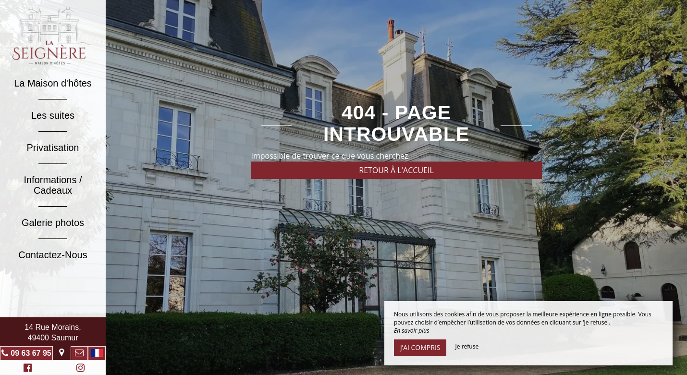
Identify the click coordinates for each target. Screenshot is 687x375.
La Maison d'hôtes (53, 83)
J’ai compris (420, 347)
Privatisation (53, 147)
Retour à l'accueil (396, 170)
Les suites (52, 115)
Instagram (79, 369)
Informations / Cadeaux (53, 185)
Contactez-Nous (52, 255)
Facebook (26, 369)
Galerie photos (53, 222)
